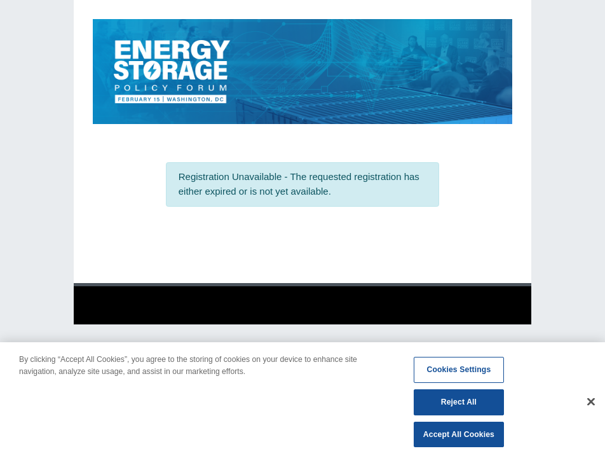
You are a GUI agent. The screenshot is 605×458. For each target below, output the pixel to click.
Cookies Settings (459, 372)
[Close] (591, 404)
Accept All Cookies (458, 437)
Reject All (459, 404)
